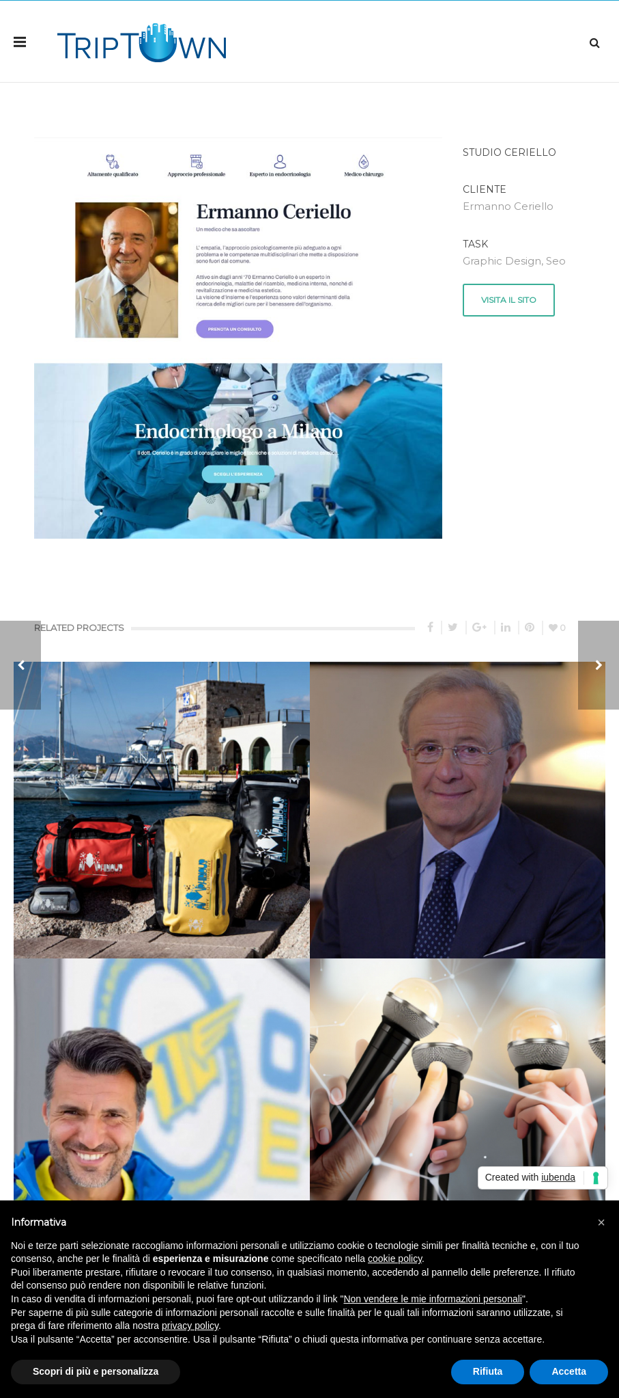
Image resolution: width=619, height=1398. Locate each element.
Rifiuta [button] (488, 1371)
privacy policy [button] (190, 1325)
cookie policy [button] (395, 1258)
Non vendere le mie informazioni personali (432, 1298)
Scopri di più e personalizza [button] (95, 1371)
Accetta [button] (568, 1371)
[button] (601, 1222)
